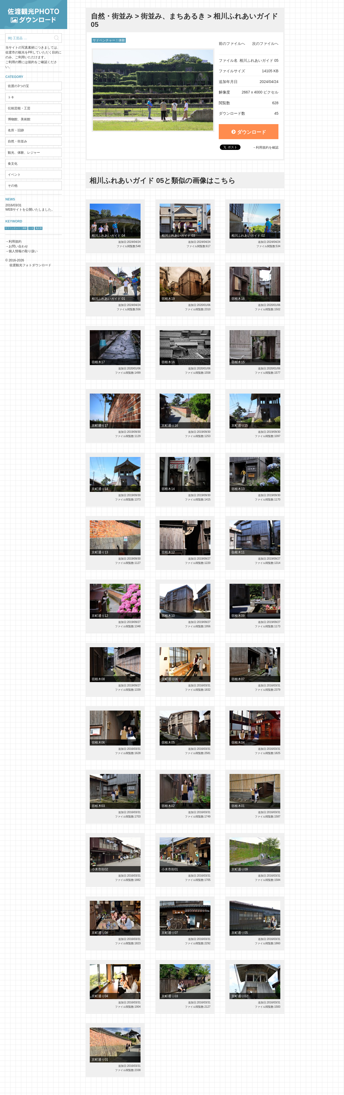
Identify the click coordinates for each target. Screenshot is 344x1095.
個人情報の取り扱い (23, 251)
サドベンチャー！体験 (16, 228)
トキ (11, 97)
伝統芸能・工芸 (19, 108)
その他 (12, 186)
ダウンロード (248, 132)
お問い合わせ (18, 246)
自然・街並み (17, 141)
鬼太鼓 (38, 228)
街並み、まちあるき (173, 16)
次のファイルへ (265, 43)
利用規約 (15, 241)
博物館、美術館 (19, 119)
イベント (14, 175)
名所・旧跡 (16, 130)
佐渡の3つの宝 (18, 86)
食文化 (12, 163)
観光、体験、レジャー (24, 152)
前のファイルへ (232, 43)
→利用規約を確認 (265, 147)
